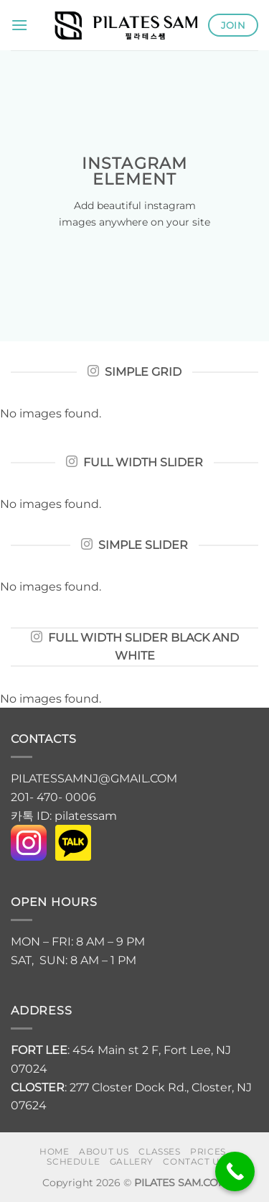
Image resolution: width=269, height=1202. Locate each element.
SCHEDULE (73, 1161)
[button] (19, 24)
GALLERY (132, 1161)
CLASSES (159, 1151)
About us (104, 1151)
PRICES (208, 1151)
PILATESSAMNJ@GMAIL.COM (95, 778)
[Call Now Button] (235, 1171)
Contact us (194, 1161)
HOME (54, 1151)
